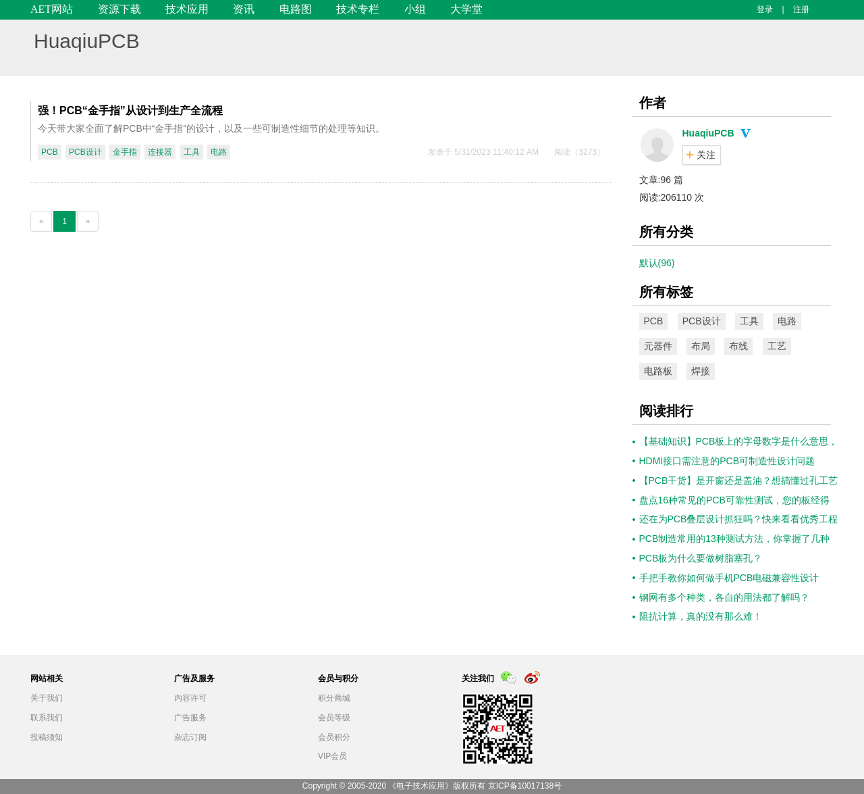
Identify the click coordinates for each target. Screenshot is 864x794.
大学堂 (466, 9)
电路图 (295, 9)
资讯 (243, 9)
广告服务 (190, 717)
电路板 (658, 371)
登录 (765, 9)
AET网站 (51, 9)
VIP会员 (332, 756)
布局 (700, 346)
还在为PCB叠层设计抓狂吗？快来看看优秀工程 (738, 519)
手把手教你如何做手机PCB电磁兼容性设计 (729, 577)
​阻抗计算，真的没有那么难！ (700, 616)
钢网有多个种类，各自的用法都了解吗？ (724, 597)
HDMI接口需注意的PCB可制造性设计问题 (727, 460)
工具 (192, 152)
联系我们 (46, 717)
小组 (415, 9)
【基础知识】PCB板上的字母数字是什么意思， (738, 441)
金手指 (125, 152)
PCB (49, 152)
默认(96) (657, 262)
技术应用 (187, 9)
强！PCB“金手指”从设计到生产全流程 (130, 110)
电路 (219, 152)
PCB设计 (85, 152)
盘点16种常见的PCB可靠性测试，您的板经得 (734, 500)
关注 (706, 154)
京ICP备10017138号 (525, 786)
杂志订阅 (190, 737)
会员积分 (334, 737)
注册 (801, 9)
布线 (738, 346)
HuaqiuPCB (87, 41)
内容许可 (190, 698)
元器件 (658, 346)
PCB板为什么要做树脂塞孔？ (701, 558)
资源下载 (119, 9)
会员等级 (334, 717)
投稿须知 (46, 737)
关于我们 (46, 698)
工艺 (776, 346)
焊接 (700, 371)
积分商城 (334, 698)
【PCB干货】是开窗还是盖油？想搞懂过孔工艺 (738, 480)
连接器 (160, 152)
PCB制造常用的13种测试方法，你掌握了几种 (734, 538)
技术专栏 (357, 9)
